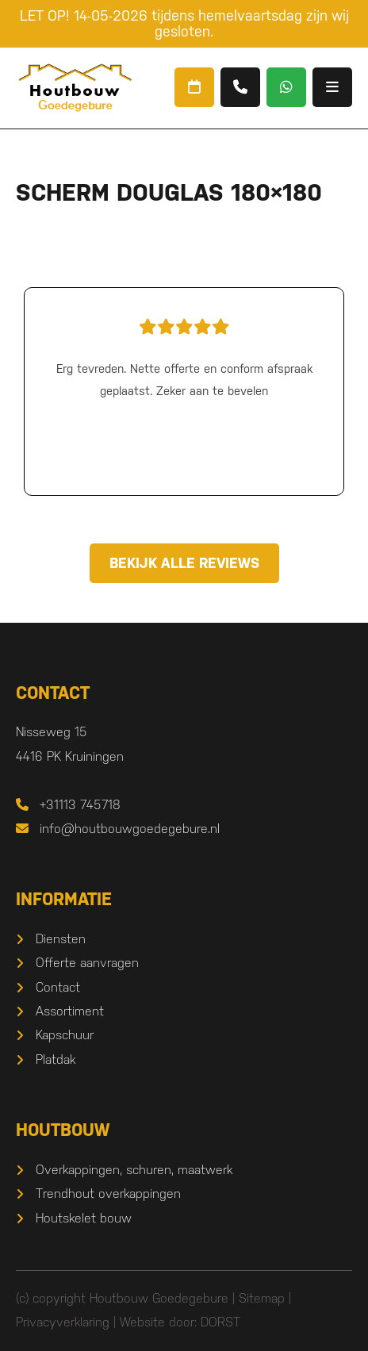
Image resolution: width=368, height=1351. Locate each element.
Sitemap (262, 1298)
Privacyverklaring (62, 1322)
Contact (58, 987)
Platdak (55, 1059)
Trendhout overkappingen (108, 1193)
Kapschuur (65, 1034)
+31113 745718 (68, 804)
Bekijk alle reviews (184, 563)
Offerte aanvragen (87, 962)
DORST (220, 1322)
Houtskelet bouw (84, 1218)
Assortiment (70, 1011)
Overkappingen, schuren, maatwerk (134, 1169)
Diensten (61, 938)
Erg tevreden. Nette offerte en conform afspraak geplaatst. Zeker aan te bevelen (184, 355)
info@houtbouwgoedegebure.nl (118, 828)
